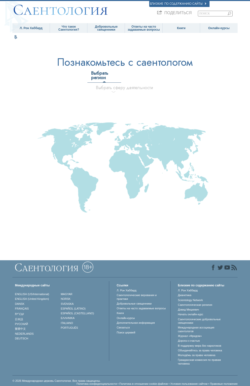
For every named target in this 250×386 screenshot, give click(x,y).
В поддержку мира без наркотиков (199, 345)
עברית (19, 314)
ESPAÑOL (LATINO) (73, 308)
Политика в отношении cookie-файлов (143, 383)
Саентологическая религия (195, 304)
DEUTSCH (21, 338)
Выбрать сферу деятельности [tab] (115, 87)
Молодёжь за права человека (196, 355)
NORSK (66, 298)
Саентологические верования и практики (137, 297)
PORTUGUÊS (69, 327)
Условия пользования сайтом (189, 383)
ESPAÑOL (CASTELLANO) (77, 313)
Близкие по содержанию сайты (178, 3)
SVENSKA (67, 303)
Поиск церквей (126, 332)
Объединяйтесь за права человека (200, 350)
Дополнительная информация (136, 322)
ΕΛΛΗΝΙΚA (68, 318)
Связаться (123, 327)
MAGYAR (66, 294)
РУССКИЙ (21, 323)
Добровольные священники (106, 28)
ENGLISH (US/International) (32, 294)
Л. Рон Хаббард (31, 28)
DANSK (19, 303)
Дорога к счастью (189, 340)
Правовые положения (224, 383)
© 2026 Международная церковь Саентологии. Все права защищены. (56, 380)
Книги (181, 28)
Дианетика (184, 295)
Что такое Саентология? (68, 28)
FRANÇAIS (22, 308)
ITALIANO (67, 323)
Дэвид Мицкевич (188, 309)
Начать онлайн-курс (190, 314)
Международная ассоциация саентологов (196, 329)
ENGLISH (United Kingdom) (32, 298)
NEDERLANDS (24, 333)
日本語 (19, 319)
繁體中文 (20, 328)
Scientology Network (190, 300)
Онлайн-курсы (218, 28)
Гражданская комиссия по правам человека (199, 361)
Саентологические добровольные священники (199, 321)
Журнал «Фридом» (190, 335)
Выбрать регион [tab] (99, 75)
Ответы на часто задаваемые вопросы (144, 28)
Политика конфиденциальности (96, 383)
